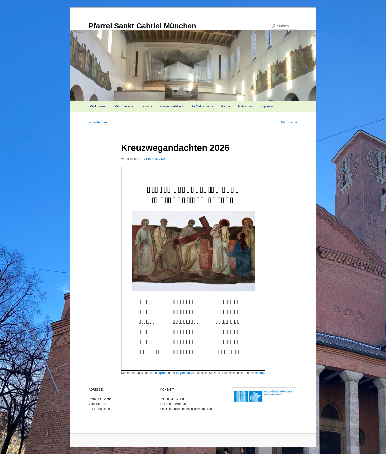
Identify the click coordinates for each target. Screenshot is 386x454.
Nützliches (245, 106)
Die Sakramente (202, 106)
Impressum (268, 106)
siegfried (161, 373)
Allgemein (183, 373)
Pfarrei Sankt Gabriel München (142, 26)
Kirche (225, 106)
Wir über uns (124, 106)
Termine (146, 106)
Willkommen (98, 106)
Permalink (257, 373)
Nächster (289, 122)
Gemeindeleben (171, 106)
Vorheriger (98, 122)
